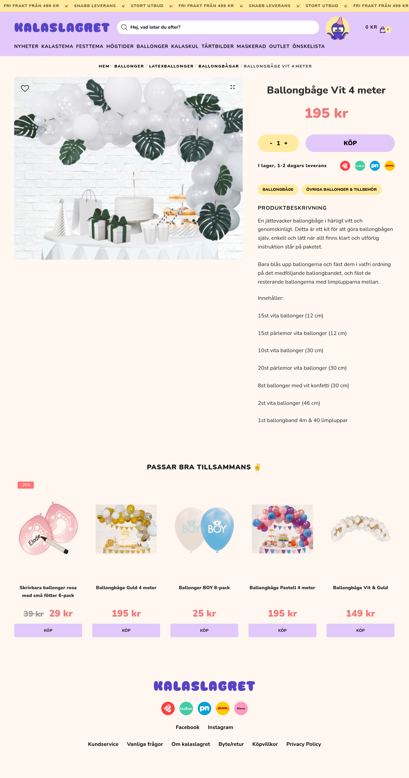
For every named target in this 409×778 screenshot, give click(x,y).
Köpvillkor (265, 741)
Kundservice (103, 741)
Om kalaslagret (190, 741)
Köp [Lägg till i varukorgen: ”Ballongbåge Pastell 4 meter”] (282, 627)
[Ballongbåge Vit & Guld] (360, 525)
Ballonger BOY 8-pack (204, 584)
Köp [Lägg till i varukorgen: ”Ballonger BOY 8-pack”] (204, 627)
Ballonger (129, 63)
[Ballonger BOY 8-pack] (204, 525)
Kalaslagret (62, 29)
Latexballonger (171, 63)
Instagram (220, 724)
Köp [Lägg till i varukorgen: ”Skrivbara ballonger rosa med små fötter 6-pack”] (48, 627)
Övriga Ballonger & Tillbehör (341, 186)
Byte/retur (231, 741)
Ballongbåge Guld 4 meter (126, 584)
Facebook (187, 724)
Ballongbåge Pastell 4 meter (282, 584)
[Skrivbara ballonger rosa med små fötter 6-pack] (48, 525)
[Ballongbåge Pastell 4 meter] (282, 525)
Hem (104, 63)
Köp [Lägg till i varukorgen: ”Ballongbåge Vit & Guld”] (360, 627)
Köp (350, 140)
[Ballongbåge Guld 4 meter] (126, 525)
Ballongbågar (218, 63)
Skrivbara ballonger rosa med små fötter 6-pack (48, 588)
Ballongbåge (278, 186)
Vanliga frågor (145, 741)
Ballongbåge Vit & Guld (360, 584)
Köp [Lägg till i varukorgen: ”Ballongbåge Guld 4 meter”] (126, 627)
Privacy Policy (303, 741)
